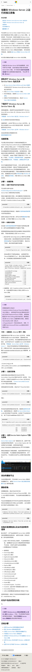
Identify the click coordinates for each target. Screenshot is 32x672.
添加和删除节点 (6, 26)
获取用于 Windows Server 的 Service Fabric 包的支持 (14, 20)
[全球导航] (1, 2)
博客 (8, 665)
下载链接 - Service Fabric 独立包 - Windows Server (14, 116)
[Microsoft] (16, 2)
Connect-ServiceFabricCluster (21, 381)
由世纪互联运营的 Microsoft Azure (9, 663)
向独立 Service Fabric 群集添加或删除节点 (15, 631)
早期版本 (3, 665)
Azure (3, 5)
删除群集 (24, 217)
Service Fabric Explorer (7, 441)
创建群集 (4, 24)
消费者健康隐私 (5, 667)
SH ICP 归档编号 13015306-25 (8, 659)
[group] (16, 207)
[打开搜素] (30, 2)
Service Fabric (10, 5)
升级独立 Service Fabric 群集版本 (13, 633)
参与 (13, 665)
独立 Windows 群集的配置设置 (12, 629)
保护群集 (11, 176)
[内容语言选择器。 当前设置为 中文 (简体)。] (5, 655)
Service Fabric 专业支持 (13, 91)
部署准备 (6, 241)
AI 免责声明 (23, 663)
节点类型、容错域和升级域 (16, 157)
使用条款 (14, 667)
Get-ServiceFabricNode (24, 411)
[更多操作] (29, 5)
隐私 (20, 661)
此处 (4, 120)
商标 (19, 667)
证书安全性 (19, 173)
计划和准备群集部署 (24, 211)
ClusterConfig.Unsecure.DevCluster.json (11, 190)
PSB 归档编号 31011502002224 (8, 661)
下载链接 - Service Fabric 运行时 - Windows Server (14, 129)
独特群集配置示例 (6, 135)
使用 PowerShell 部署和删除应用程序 (14, 627)
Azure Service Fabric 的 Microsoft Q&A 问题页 (18, 85)
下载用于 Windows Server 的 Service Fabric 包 (13, 22)
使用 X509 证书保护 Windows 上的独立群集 (15, 644)
